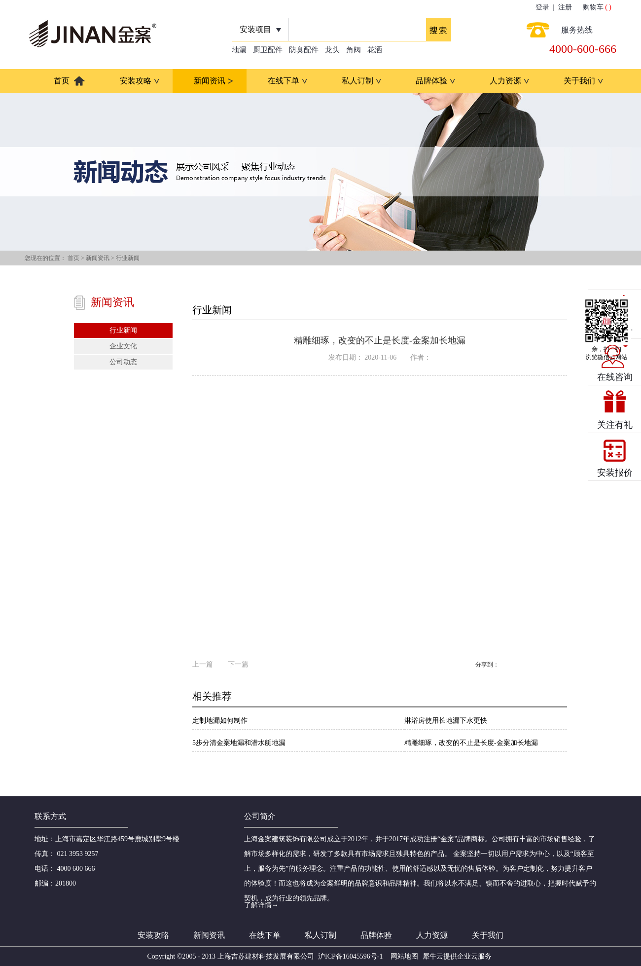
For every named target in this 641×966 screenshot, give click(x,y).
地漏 (239, 50)
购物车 (593, 7)
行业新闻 (128, 258)
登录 (542, 7)
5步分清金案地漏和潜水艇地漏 (238, 742)
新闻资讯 (97, 258)
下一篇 (238, 664)
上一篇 (202, 664)
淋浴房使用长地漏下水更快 (445, 720)
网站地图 (402, 956)
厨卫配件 (268, 50)
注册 (565, 7)
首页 (62, 80)
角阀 (353, 50)
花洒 (374, 50)
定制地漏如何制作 (220, 720)
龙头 (332, 50)
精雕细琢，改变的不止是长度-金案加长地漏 (471, 742)
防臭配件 (304, 50)
